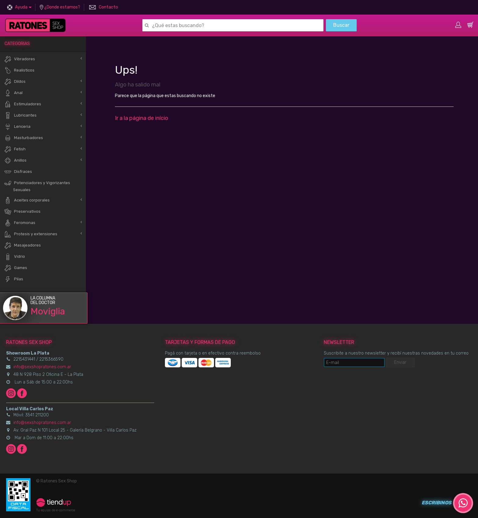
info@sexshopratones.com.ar (42, 366)
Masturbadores (23, 138)
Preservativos (22, 211)
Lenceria (17, 127)
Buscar (341, 25)
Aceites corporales (27, 200)
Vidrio (14, 257)
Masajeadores (22, 245)
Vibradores (19, 59)
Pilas (13, 279)
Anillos (15, 160)
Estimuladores (22, 104)
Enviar (400, 362)
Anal (13, 93)
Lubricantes (20, 115)
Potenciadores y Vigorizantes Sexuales (37, 185)
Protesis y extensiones (30, 234)
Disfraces (18, 172)
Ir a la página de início (141, 118)
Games (15, 268)
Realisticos (19, 70)
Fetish (15, 149)
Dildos (15, 82)
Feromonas (19, 223)
